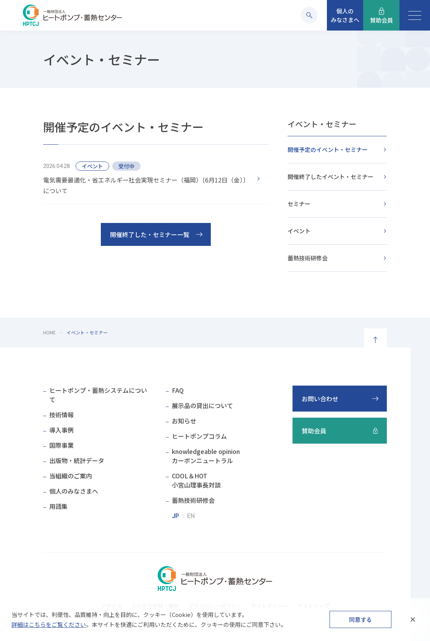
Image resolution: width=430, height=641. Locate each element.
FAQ (178, 390)
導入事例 (61, 429)
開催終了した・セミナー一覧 (149, 234)
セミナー (299, 204)
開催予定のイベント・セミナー (328, 149)
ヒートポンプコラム (199, 436)
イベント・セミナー (322, 123)
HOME (49, 332)
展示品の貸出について (202, 405)
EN (191, 516)
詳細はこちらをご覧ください (48, 624)
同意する (360, 619)
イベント (299, 231)
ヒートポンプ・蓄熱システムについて (98, 395)
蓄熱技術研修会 (308, 258)
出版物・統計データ (76, 460)
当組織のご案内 (70, 475)
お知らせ (184, 420)
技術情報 (61, 414)
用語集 (58, 506)
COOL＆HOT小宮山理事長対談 (196, 480)
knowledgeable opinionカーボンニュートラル (206, 456)
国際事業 (61, 445)
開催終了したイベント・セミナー (330, 177)
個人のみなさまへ (73, 491)
